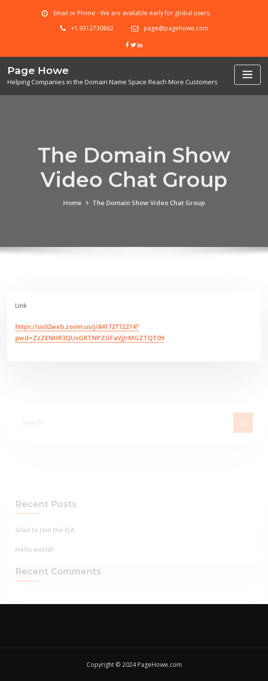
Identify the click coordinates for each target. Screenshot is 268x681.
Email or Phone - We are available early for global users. (132, 13)
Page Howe (37, 70)
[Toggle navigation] (247, 75)
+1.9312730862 (92, 28)
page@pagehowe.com (176, 28)
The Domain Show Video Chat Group (148, 212)
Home (72, 212)
